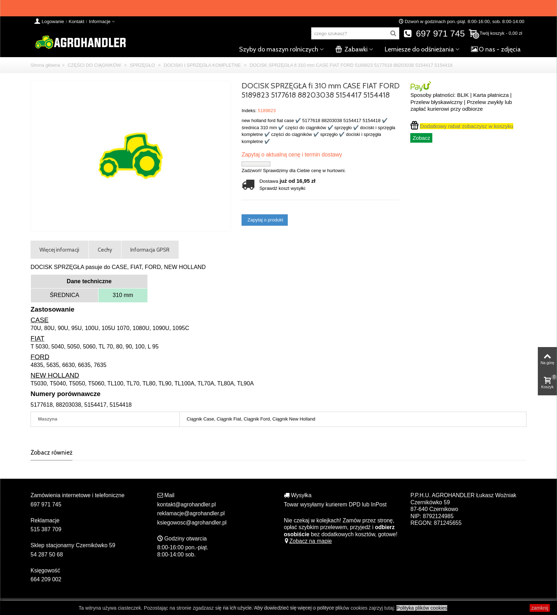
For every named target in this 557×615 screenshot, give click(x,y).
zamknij (534, 609)
